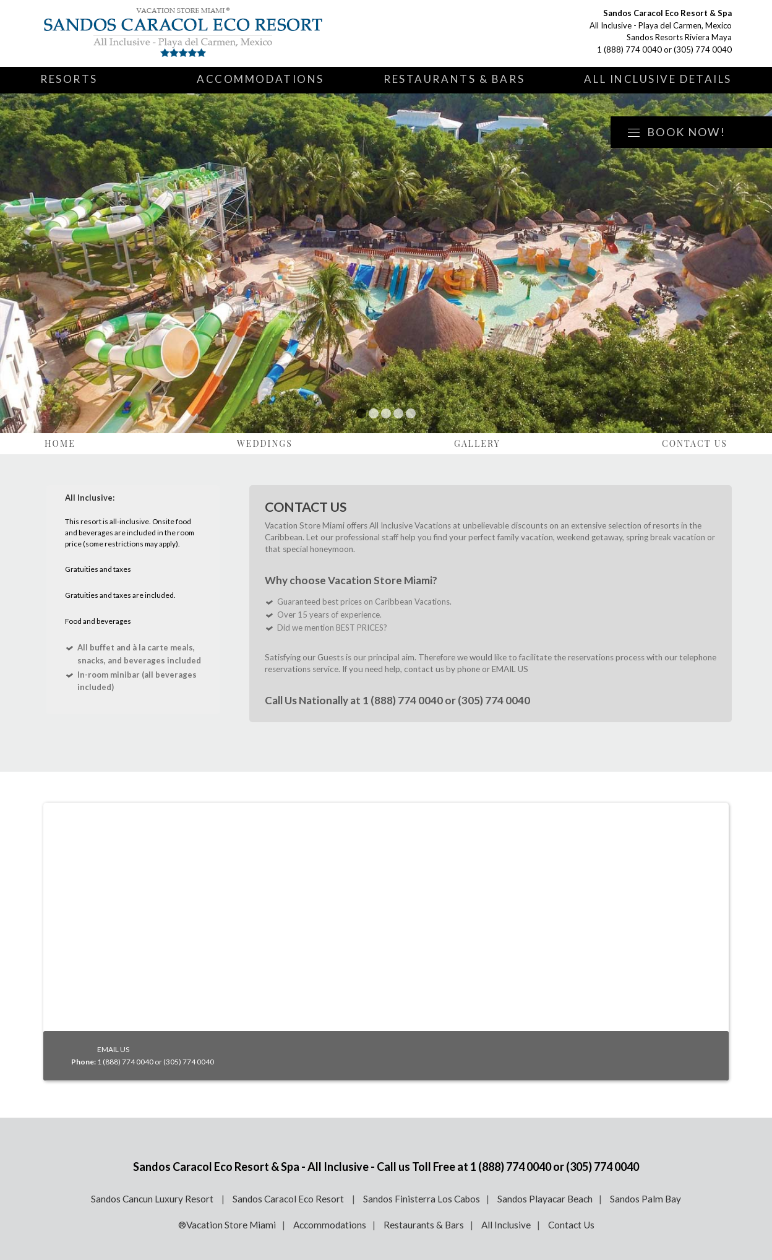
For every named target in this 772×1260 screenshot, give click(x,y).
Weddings (265, 443)
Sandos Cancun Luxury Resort (153, 1198)
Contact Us (694, 443)
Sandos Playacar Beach (545, 1198)
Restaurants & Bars (454, 78)
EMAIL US (510, 669)
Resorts (69, 78)
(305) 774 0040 (703, 49)
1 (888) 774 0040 (629, 49)
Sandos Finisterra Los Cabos (421, 1198)
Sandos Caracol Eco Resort (289, 1198)
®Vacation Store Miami (227, 1224)
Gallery (477, 443)
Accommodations (260, 78)
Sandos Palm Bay (645, 1198)
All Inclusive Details (658, 78)
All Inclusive (506, 1224)
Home (60, 443)
